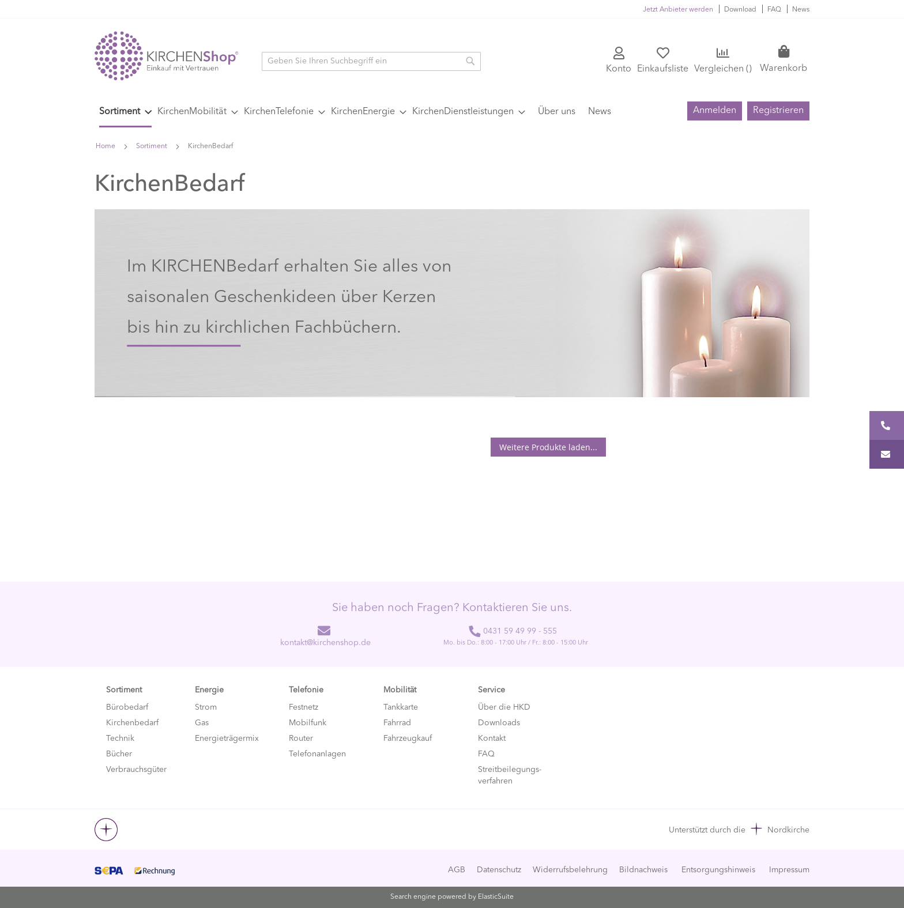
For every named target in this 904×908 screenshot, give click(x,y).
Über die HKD (504, 707)
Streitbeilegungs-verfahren (509, 775)
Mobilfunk (307, 723)
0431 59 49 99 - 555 (513, 631)
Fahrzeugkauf (407, 738)
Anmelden (714, 110)
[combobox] (371, 61)
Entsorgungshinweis (718, 870)
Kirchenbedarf (132, 723)
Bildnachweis (643, 870)
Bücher (119, 754)
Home (106, 146)
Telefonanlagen (317, 754)
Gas (202, 723)
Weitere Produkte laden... (548, 447)
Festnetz (303, 707)
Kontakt (492, 738)
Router (301, 738)
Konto (618, 69)
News (800, 9)
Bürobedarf (127, 707)
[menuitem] (125, 113)
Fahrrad (397, 723)
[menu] (380, 113)
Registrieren (778, 110)
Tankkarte (400, 707)
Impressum (789, 870)
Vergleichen (723, 69)
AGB (456, 870)
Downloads (499, 723)
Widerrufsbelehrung (570, 870)
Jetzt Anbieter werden (678, 9)
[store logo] (167, 56)
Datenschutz (499, 870)
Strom (206, 707)
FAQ (774, 9)
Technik (120, 738)
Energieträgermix (227, 738)
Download (740, 9)
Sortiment (152, 146)
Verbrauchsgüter (136, 770)
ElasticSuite (496, 897)
